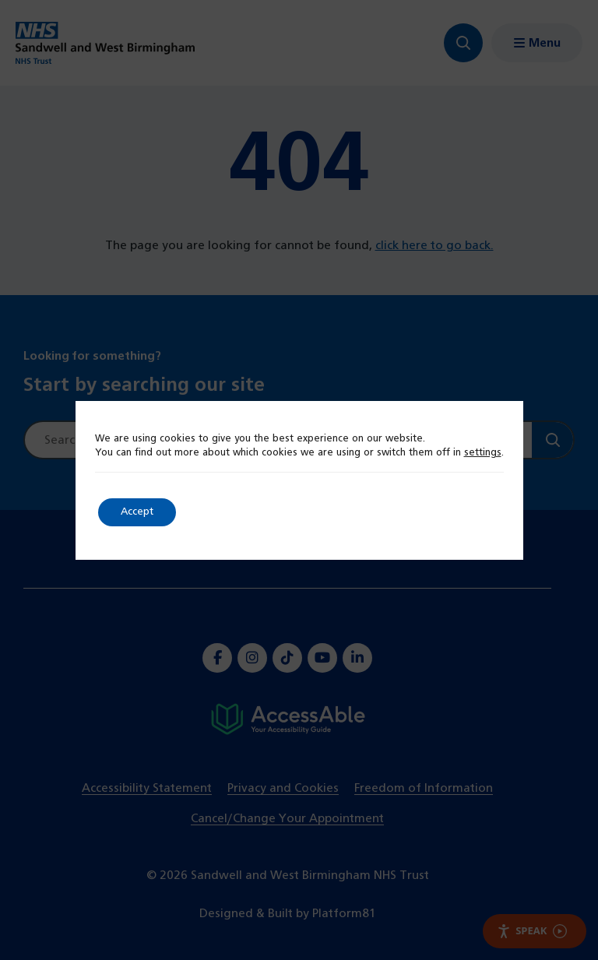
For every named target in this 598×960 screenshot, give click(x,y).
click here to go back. (434, 245)
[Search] (552, 440)
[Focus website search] (462, 42)
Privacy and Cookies (283, 788)
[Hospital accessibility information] (288, 719)
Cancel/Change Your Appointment (287, 819)
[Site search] (278, 440)
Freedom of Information (423, 788)
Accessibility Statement (147, 788)
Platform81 (344, 913)
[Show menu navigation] (536, 42)
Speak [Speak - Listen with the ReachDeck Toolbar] (532, 930)
